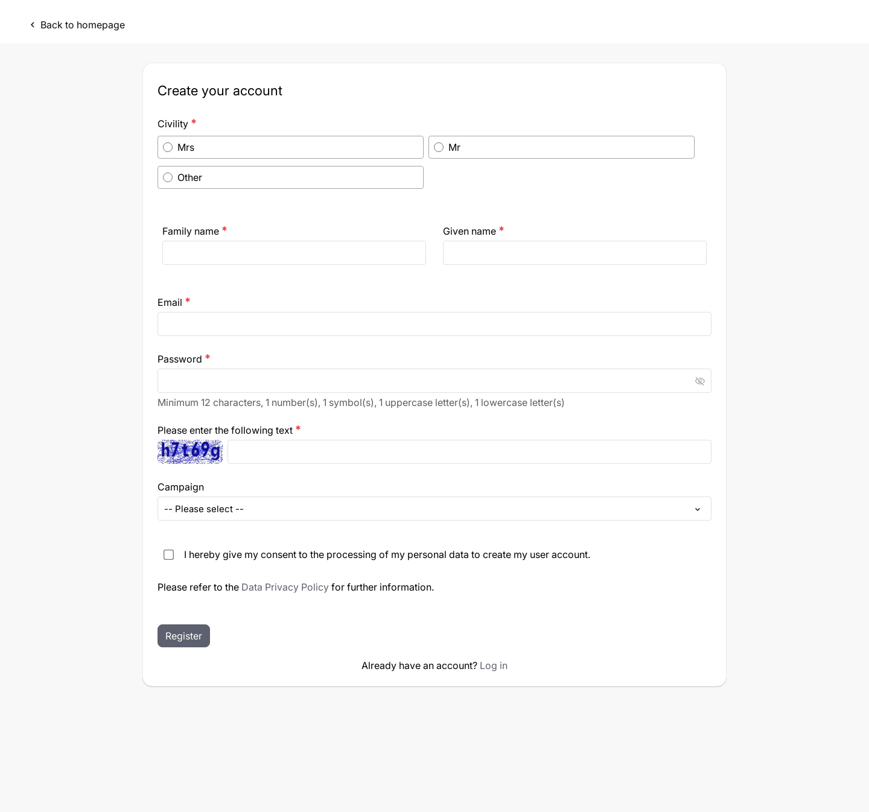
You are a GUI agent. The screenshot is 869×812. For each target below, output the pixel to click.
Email (174, 302)
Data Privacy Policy (285, 587)
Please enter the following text (229, 430)
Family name (195, 231)
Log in (494, 665)
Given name (474, 231)
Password (184, 359)
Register (183, 636)
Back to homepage (76, 25)
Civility (177, 124)
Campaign (181, 487)
